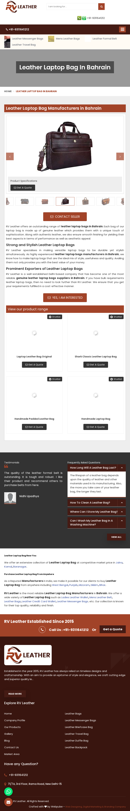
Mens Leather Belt (100, 597)
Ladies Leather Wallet (74, 597)
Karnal (8, 566)
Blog (7, 740)
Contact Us (11, 747)
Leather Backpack (76, 747)
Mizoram (84, 585)
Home (8, 91)
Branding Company (115, 806)
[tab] (97, 468)
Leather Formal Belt (101, 39)
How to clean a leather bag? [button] (90, 503)
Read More (15, 693)
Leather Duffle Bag (76, 740)
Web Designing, (74, 806)
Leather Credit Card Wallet (39, 601)
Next (120, 156)
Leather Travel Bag (20, 45)
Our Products (12, 727)
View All (116, 537)
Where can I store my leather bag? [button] (94, 512)
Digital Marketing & (93, 806)
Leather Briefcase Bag (79, 727)
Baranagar (19, 566)
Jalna (119, 562)
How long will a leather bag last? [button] (93, 468)
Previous (10, 156)
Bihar (102, 585)
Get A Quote (34, 364)
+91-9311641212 (91, 18)
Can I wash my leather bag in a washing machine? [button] (91, 522)
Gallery (8, 734)
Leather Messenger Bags (23, 39)
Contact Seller (65, 216)
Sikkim (94, 585)
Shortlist (54, 316)
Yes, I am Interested (65, 297)
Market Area (11, 754)
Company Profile (14, 720)
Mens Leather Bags (64, 39)
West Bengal (60, 585)
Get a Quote (112, 629)
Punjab (73, 585)
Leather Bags (12, 601)
